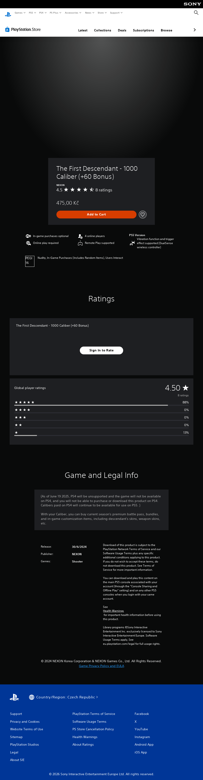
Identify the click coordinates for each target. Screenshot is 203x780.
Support (114, 12)
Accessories (71, 12)
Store (100, 12)
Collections (78, 26)
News (88, 12)
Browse (142, 26)
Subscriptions (119, 26)
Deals (98, 26)
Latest (58, 26)
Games (18, 12)
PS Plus (54, 12)
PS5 (31, 12)
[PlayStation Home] (8, 12)
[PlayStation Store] (24, 25)
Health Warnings (113, 607)
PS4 (41, 12)
